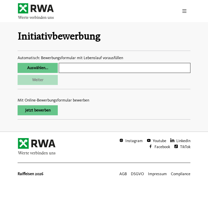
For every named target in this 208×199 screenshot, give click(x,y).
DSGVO (137, 173)
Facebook (162, 146)
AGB (123, 173)
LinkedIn (183, 140)
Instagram (134, 140)
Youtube (159, 140)
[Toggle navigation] (184, 11)
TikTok (185, 146)
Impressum (157, 173)
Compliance (180, 173)
